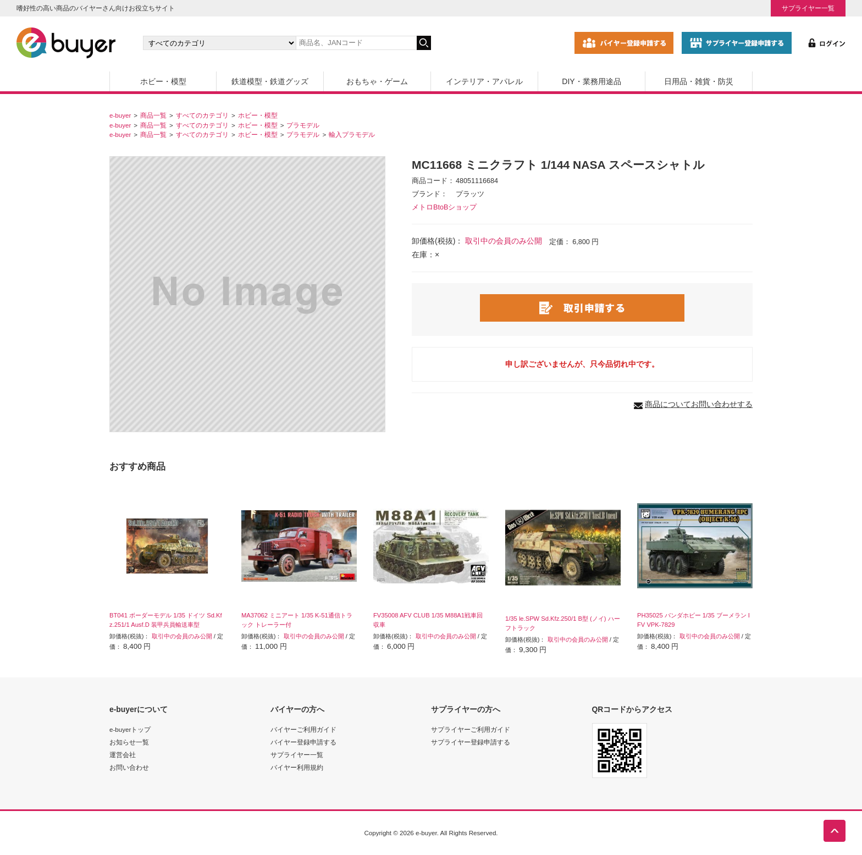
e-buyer (120, 115)
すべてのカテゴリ (202, 115)
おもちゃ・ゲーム (377, 81)
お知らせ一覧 (129, 742)
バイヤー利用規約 (296, 767)
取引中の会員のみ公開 (503, 240)
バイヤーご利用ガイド (303, 729)
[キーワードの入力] (356, 43)
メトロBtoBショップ (444, 207)
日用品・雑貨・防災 (698, 81)
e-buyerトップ (130, 729)
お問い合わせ (129, 767)
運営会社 (122, 754)
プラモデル (302, 125)
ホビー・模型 (163, 81)
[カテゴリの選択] (219, 43)
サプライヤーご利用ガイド (470, 729)
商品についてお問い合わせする (699, 404)
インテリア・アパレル (484, 81)
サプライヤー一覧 (808, 8)
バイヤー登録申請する (303, 742)
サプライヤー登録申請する (470, 742)
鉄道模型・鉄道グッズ (269, 81)
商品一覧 (153, 115)
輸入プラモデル (352, 134)
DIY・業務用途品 (591, 81)
